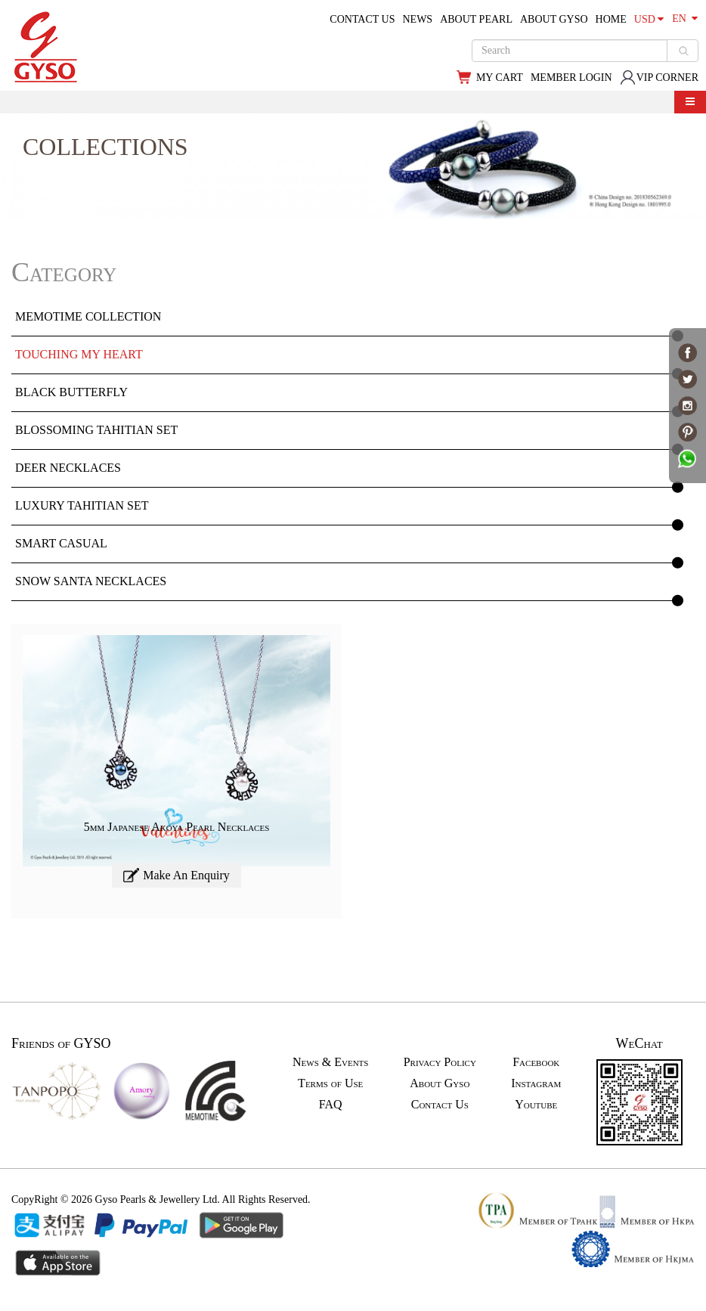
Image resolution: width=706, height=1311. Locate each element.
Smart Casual (61, 543)
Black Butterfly (71, 392)
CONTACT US (362, 19)
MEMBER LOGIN (571, 77)
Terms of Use (330, 1083)
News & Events (330, 1061)
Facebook (535, 1061)
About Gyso (439, 1083)
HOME (611, 19)
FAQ (330, 1104)
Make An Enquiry (176, 875)
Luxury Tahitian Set (81, 505)
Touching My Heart (79, 354)
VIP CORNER (659, 77)
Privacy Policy (440, 1061)
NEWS (417, 19)
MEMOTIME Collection (88, 316)
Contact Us (440, 1104)
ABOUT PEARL (476, 19)
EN (685, 18)
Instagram (536, 1083)
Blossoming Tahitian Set (96, 429)
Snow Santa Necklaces (90, 581)
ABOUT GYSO (554, 19)
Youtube (536, 1104)
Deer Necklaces (68, 467)
